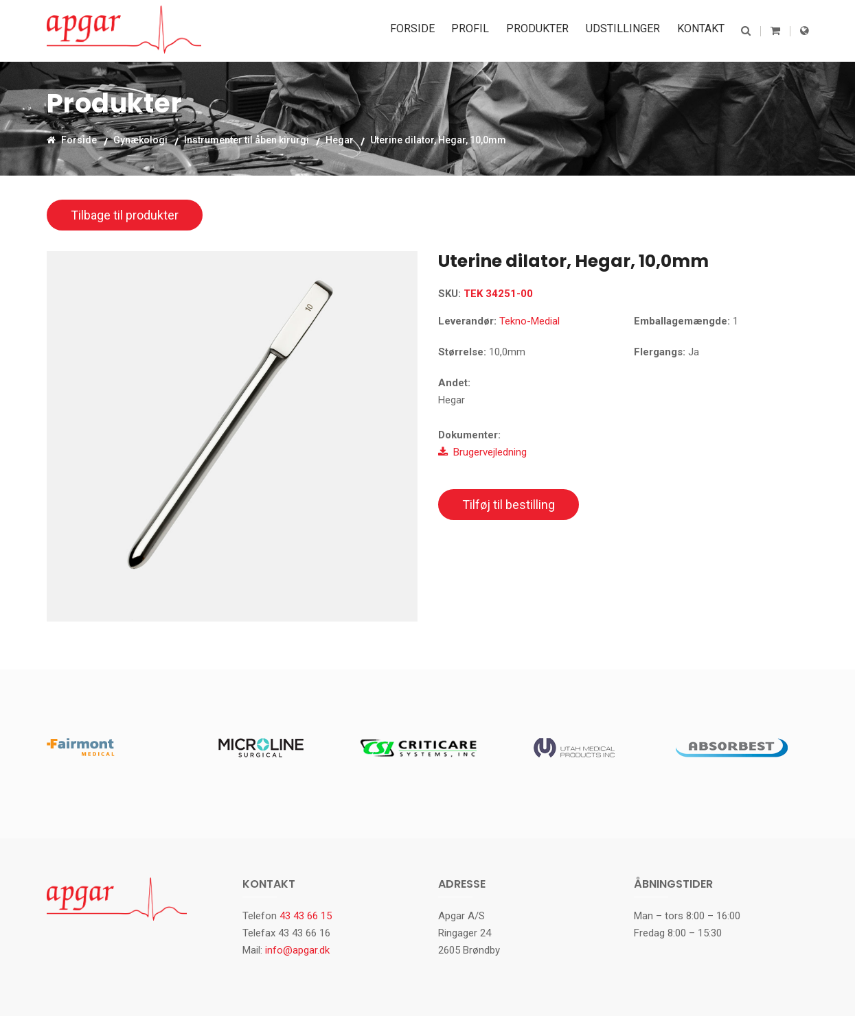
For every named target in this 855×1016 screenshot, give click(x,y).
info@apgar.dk (297, 950)
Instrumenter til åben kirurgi (246, 139)
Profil (482, 30)
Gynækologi (140, 139)
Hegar (340, 139)
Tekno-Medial (529, 321)
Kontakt (703, 30)
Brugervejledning (482, 452)
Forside (427, 30)
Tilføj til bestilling (508, 504)
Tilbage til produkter (125, 215)
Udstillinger (628, 30)
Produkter (546, 30)
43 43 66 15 (306, 916)
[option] (232, 436)
